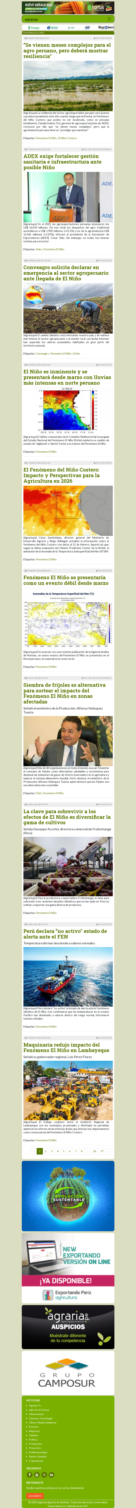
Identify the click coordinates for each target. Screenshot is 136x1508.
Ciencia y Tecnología (40, 1418)
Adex (39, 249)
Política (33, 1439)
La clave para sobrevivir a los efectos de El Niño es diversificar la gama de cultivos (67, 817)
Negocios (34, 1431)
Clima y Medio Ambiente (42, 1422)
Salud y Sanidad (37, 1456)
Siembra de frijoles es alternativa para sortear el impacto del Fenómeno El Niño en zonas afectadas (64, 693)
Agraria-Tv (35, 1405)
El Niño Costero (67, 138)
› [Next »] (108, 1151)
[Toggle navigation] (109, 19)
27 (102, 1151)
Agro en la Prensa (39, 1409)
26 (94, 1151)
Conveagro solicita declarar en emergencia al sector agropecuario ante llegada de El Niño (66, 273)
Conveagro (42, 353)
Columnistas (36, 1460)
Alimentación (36, 1414)
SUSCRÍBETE (35, 1496)
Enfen (76, 353)
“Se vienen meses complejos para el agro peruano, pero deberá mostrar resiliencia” (67, 50)
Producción (35, 1443)
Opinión (33, 1435)
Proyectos (35, 1447)
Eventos (33, 1426)
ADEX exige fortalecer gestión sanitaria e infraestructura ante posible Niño (62, 162)
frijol (38, 793)
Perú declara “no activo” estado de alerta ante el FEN (65, 934)
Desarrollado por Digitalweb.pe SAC (68, 1505)
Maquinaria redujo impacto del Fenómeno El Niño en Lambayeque (66, 1047)
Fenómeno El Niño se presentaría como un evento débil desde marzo (66, 580)
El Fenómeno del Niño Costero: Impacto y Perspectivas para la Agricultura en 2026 (61, 475)
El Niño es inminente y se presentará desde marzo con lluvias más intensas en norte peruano (67, 377)
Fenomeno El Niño (46, 138)
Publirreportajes (38, 1452)
